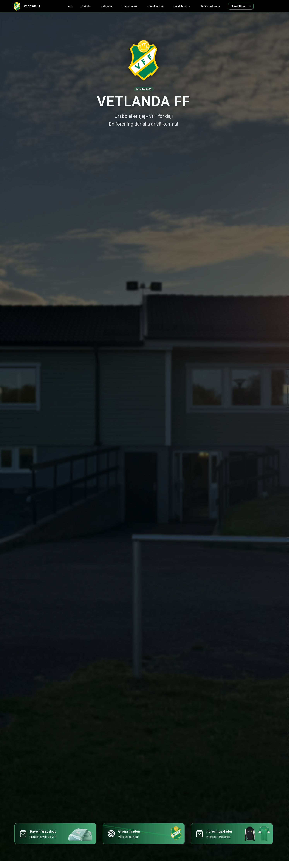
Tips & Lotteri (211, 6)
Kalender (106, 6)
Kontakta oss (155, 6)
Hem (69, 6)
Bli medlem (240, 6)
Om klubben (182, 6)
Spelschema (130, 6)
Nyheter (86, 6)
